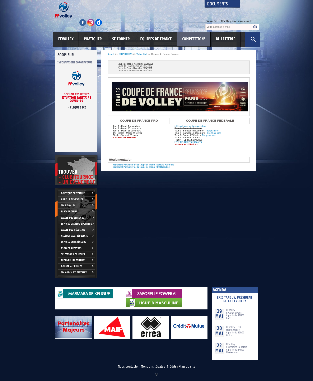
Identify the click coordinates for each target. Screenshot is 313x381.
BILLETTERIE (225, 39)
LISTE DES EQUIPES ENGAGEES (188, 142)
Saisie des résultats (73, 229)
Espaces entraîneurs (73, 241)
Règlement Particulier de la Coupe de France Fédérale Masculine (143, 164)
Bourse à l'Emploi (71, 266)
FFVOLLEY (66, 39)
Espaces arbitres (71, 248)
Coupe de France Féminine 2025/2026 (135, 66)
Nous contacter (128, 366)
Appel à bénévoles (72, 199)
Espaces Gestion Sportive (76, 223)
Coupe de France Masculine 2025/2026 (135, 64)
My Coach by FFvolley (74, 272)
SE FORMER (121, 39)
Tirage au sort (212, 130)
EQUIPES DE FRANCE (156, 39)
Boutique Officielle (73, 193)
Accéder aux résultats (74, 235)
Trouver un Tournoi (73, 260)
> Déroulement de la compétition (190, 126)
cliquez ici (78, 107)
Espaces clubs (69, 211)
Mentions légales (153, 366)
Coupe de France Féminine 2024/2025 (135, 71)
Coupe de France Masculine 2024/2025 (135, 68)
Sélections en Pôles (73, 254)
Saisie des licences (72, 217)
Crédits (172, 366)
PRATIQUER (93, 39)
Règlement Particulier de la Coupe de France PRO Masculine (141, 167)
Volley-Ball (141, 54)
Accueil (111, 54)
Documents (217, 4)
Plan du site (186, 366)
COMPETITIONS (193, 39)
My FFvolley (68, 205)
